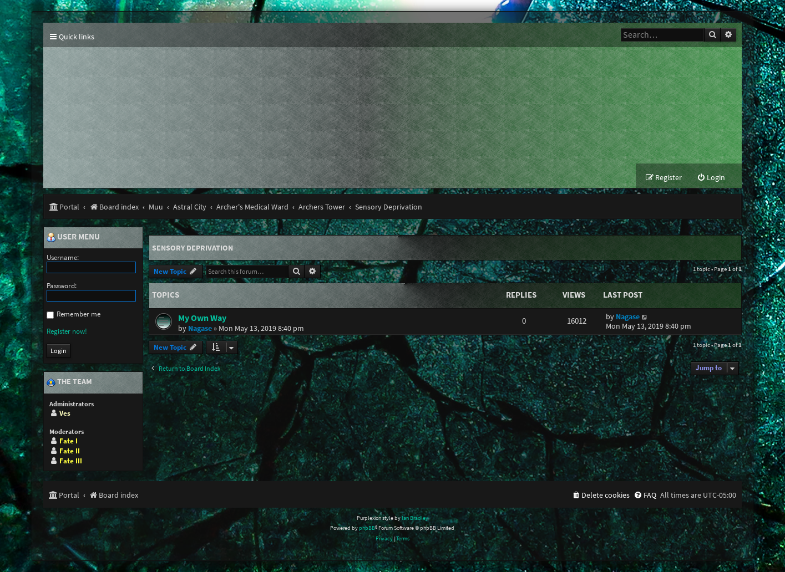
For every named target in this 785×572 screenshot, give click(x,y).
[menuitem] (711, 178)
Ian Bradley (415, 518)
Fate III (70, 461)
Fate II (69, 451)
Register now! (67, 331)
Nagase (200, 328)
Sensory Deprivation (192, 248)
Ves (64, 413)
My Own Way (202, 317)
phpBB (367, 528)
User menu (73, 237)
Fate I (68, 441)
